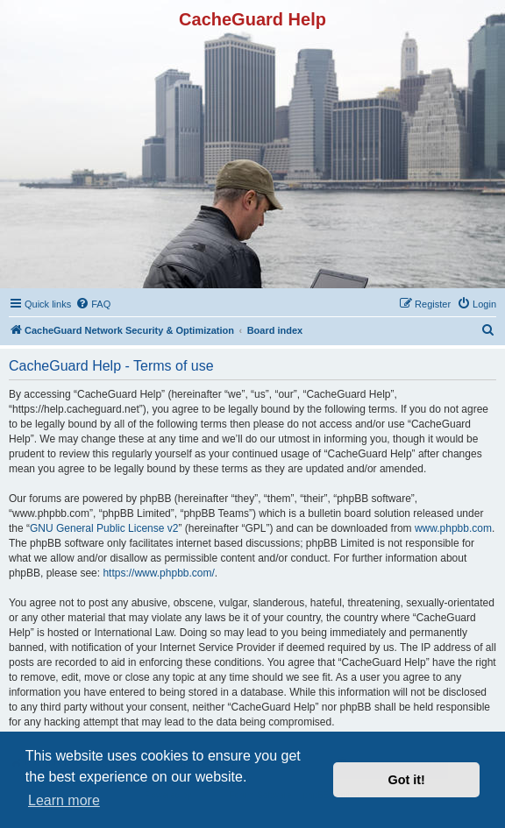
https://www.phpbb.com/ (158, 573)
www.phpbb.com (453, 528)
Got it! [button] (406, 780)
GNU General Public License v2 (104, 528)
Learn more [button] (64, 800)
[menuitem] (92, 304)
